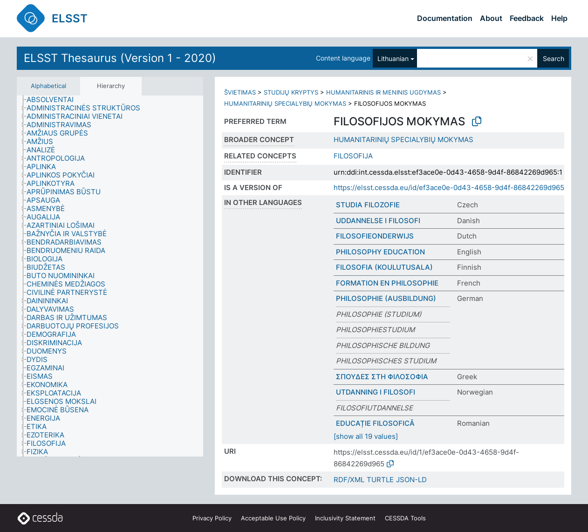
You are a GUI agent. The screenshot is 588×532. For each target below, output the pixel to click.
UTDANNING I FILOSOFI (375, 392)
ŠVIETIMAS (240, 92)
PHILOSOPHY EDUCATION (380, 251)
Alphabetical (48, 85)
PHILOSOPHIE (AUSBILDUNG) (386, 298)
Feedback (527, 18)
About (491, 18)
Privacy (212, 518)
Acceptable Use (273, 518)
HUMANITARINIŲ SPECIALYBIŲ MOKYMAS (285, 103)
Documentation (444, 18)
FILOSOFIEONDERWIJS (375, 236)
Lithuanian (393, 58)
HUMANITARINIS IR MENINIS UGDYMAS (383, 92)
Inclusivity (345, 518)
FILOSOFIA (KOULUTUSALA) (384, 267)
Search (553, 58)
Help (559, 18)
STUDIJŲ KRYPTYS (291, 92)
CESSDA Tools (405, 518)
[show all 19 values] (366, 436)
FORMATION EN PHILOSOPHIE (387, 283)
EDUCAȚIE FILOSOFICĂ (375, 423)
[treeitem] (54, 99)
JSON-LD (411, 479)
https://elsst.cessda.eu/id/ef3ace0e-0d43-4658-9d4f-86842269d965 (449, 187)
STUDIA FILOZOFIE (368, 204)
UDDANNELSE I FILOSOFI (378, 220)
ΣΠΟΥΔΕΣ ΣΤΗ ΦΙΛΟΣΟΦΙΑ (382, 376)
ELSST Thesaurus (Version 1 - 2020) (120, 58)
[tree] (110, 276)
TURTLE (380, 479)
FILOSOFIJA (353, 155)
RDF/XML (349, 479)
